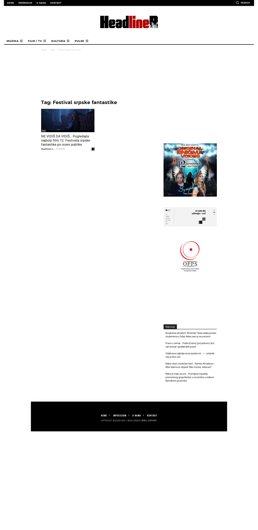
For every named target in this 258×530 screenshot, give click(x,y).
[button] (243, 2)
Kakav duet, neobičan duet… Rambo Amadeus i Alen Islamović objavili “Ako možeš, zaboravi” (190, 365)
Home (44, 49)
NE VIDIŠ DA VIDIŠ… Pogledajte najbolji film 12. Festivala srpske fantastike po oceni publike (65, 140)
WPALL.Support (149, 420)
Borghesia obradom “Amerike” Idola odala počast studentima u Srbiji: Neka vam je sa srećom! (191, 335)
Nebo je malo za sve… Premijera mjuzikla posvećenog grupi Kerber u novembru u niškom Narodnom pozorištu (190, 377)
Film (43, 131)
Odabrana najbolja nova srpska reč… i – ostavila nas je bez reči (190, 355)
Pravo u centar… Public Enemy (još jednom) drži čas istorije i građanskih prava (190, 345)
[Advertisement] (129, 76)
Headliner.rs (47, 149)
